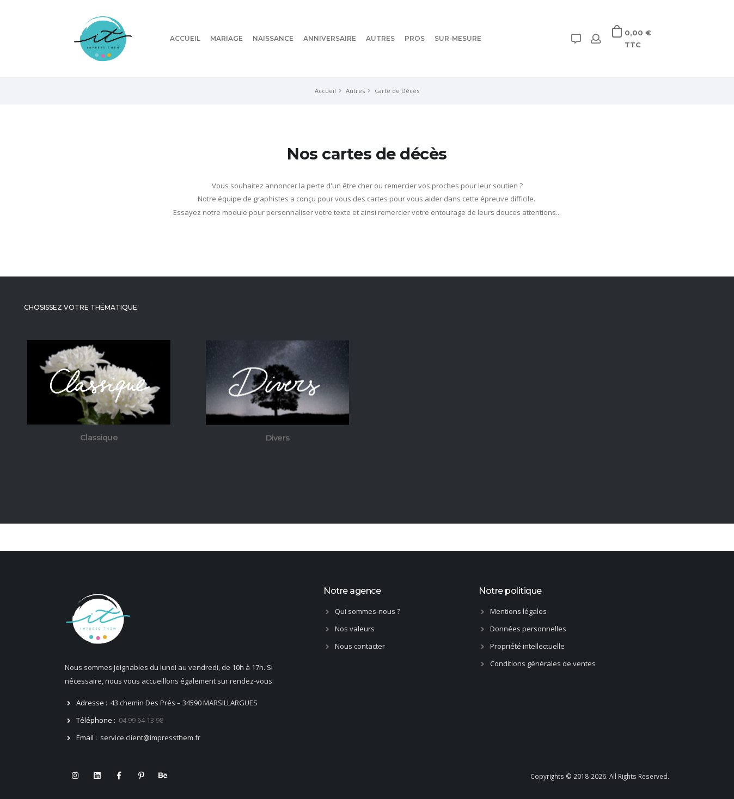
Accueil (325, 91)
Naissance (273, 38)
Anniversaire (329, 38)
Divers (278, 439)
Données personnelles (528, 629)
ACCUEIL (185, 38)
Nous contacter (360, 646)
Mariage (226, 38)
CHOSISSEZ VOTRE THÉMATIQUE (80, 307)
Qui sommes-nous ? (367, 611)
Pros (415, 38)
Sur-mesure (458, 38)
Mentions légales (518, 611)
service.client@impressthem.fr (150, 737)
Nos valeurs (355, 629)
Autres (380, 38)
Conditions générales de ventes (543, 663)
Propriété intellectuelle (527, 646)
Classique (99, 438)
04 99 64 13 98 (141, 720)
